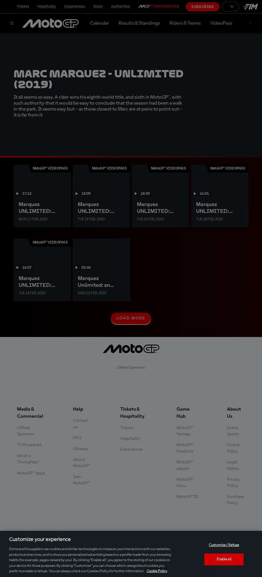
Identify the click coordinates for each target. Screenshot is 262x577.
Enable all (224, 559)
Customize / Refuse (224, 545)
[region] (131, 554)
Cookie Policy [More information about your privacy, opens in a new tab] (157, 571)
